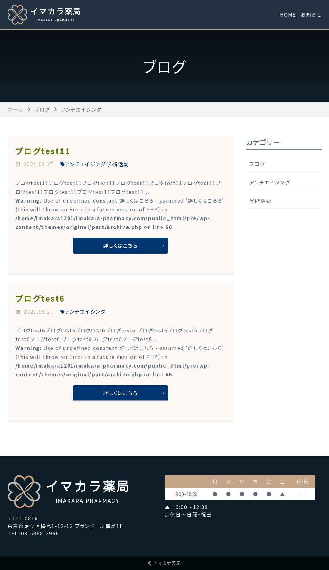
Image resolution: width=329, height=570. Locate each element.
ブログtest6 (40, 298)
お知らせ (311, 14)
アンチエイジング (85, 164)
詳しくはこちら (120, 245)
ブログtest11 (43, 150)
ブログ (257, 163)
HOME (288, 14)
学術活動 (118, 164)
